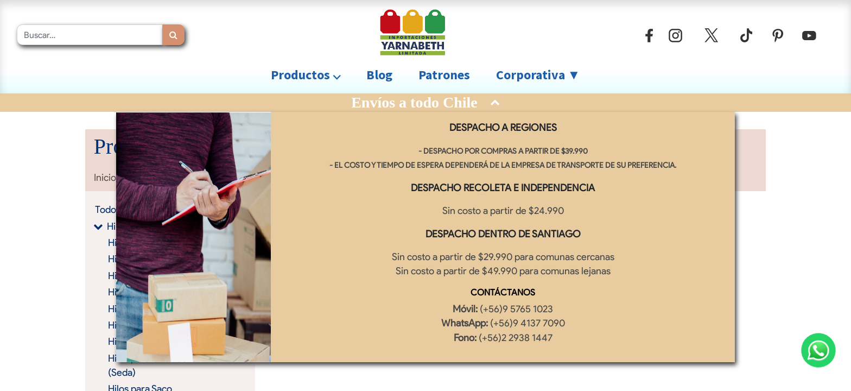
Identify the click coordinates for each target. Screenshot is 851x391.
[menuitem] (379, 75)
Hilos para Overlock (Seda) (150, 365)
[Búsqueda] (173, 34)
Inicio (105, 177)
